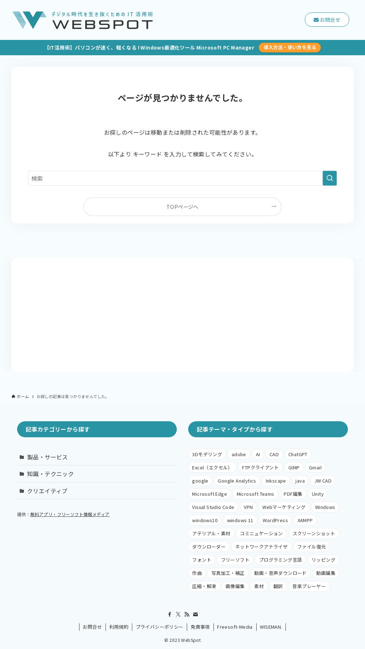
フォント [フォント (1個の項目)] (201, 559)
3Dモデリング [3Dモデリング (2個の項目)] (207, 454)
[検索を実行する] (330, 178)
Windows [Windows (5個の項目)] (325, 507)
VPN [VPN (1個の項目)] (248, 507)
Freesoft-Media (235, 626)
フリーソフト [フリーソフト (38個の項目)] (235, 559)
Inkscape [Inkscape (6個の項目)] (276, 480)
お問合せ (92, 626)
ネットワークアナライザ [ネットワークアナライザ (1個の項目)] (261, 546)
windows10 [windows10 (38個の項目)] (204, 520)
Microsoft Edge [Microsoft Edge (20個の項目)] (209, 493)
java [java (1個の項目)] (300, 480)
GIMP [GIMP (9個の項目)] (294, 467)
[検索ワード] (182, 178)
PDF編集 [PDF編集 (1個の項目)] (293, 493)
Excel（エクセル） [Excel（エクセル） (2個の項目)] (212, 467)
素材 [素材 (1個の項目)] (259, 586)
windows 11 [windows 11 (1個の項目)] (240, 520)
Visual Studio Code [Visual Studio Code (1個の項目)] (213, 507)
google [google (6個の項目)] (200, 480)
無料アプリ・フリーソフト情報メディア (69, 514)
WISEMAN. (271, 626)
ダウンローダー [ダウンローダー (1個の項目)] (209, 546)
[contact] (195, 614)
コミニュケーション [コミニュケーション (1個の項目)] (261, 533)
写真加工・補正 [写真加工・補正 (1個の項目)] (228, 573)
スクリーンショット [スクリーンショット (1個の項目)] (314, 533)
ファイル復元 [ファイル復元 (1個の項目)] (311, 546)
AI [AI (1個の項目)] (258, 454)
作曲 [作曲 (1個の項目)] (197, 573)
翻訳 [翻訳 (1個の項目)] (278, 586)
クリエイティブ (47, 490)
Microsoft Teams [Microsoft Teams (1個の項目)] (255, 493)
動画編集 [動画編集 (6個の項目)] (325, 573)
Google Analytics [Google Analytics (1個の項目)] (237, 480)
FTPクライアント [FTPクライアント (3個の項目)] (260, 467)
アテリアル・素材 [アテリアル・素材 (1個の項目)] (211, 533)
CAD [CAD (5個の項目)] (274, 454)
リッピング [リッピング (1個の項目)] (323, 559)
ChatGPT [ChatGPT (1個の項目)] (298, 454)
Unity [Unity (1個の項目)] (318, 493)
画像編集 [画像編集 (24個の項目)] (235, 586)
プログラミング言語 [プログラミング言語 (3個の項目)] (280, 559)
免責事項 (200, 626)
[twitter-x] (178, 614)
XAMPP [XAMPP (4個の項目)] (305, 520)
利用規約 (119, 626)
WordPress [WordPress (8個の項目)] (275, 520)
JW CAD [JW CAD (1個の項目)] (322, 480)
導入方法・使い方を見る (290, 47)
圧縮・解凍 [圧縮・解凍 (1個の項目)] (204, 586)
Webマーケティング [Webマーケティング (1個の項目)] (283, 507)
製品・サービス (47, 457)
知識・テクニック (50, 473)
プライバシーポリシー (160, 626)
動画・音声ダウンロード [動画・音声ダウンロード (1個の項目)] (280, 573)
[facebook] (169, 614)
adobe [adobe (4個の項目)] (239, 454)
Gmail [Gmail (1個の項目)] (315, 467)
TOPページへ (182, 206)
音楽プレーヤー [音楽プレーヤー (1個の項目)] (309, 586)
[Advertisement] (182, 315)
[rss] (187, 614)
